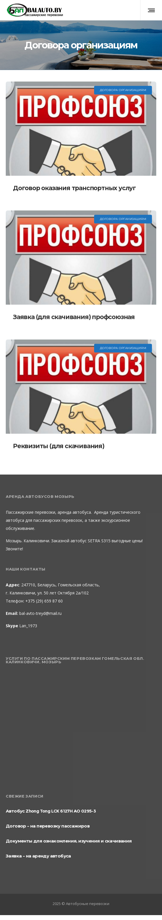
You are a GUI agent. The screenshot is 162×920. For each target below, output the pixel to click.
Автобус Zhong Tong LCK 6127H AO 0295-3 (51, 811)
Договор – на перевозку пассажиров (47, 826)
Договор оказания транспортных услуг (74, 188)
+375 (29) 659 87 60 (43, 601)
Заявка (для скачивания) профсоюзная (74, 316)
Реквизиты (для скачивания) (58, 445)
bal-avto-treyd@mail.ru (40, 613)
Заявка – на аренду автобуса (38, 856)
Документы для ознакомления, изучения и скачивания (69, 841)
